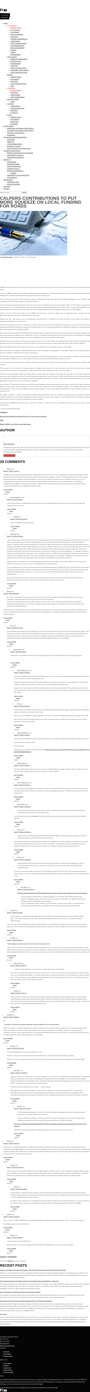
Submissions (7, 1368)
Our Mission (7, 1354)
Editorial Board (8, 1356)
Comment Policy (9, 1372)
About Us (6, 1351)
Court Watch (7, 1363)
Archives (6, 1365)
